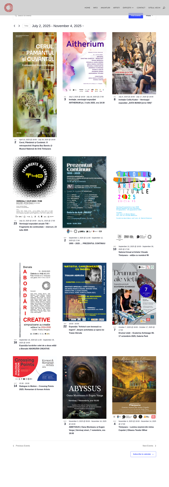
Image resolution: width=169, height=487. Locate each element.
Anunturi (105, 8)
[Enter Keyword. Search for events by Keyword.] (71, 15)
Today (26, 26)
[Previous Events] (14, 25)
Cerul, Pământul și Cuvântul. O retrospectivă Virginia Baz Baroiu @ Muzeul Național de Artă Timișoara (35, 145)
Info (95, 8)
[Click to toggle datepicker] (58, 26)
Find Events (136, 16)
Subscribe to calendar (142, 454)
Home (87, 8)
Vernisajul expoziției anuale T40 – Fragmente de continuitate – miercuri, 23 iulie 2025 (38, 227)
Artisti (116, 8)
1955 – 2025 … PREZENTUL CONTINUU (87, 243)
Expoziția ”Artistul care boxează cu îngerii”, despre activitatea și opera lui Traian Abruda (86, 330)
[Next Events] (19, 25)
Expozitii (127, 8)
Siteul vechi (154, 8)
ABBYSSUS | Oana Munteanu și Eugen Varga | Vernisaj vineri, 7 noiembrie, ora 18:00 (87, 430)
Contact (141, 8)
